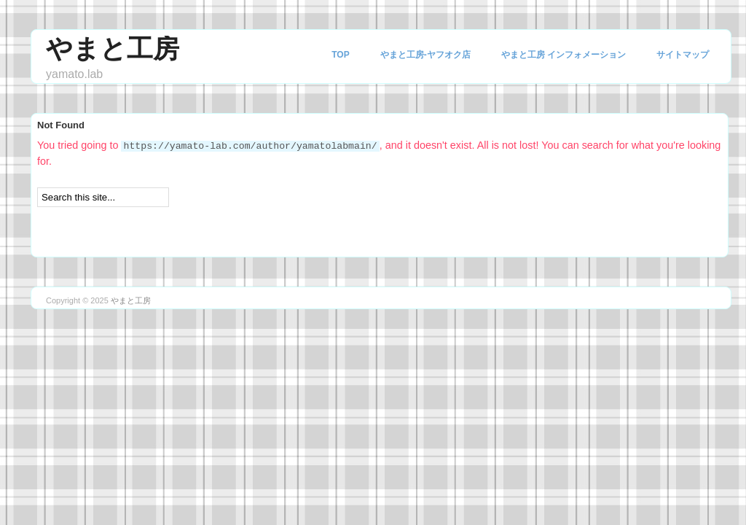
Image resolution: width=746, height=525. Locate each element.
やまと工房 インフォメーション (563, 54)
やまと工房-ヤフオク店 (425, 54)
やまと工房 (112, 48)
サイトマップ (682, 54)
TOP (340, 54)
